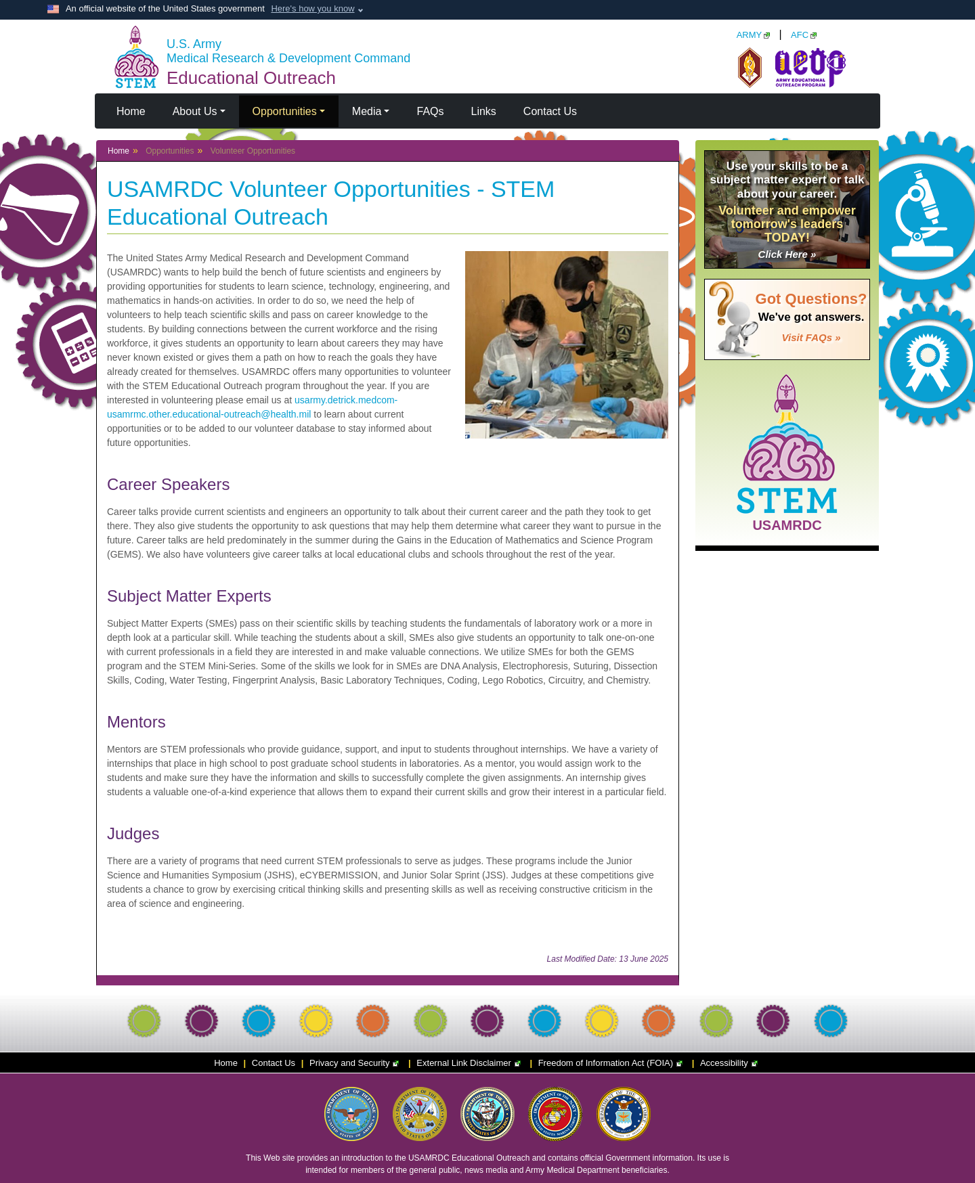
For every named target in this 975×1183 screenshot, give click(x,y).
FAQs (429, 111)
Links (483, 111)
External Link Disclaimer (469, 1063)
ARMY (754, 35)
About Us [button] (195, 111)
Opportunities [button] (285, 111)
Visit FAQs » (811, 337)
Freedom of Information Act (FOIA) (612, 1063)
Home (131, 111)
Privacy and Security (356, 1063)
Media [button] (367, 111)
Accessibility (730, 1063)
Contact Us (550, 111)
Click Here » (787, 254)
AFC (804, 35)
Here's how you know (312, 8)
